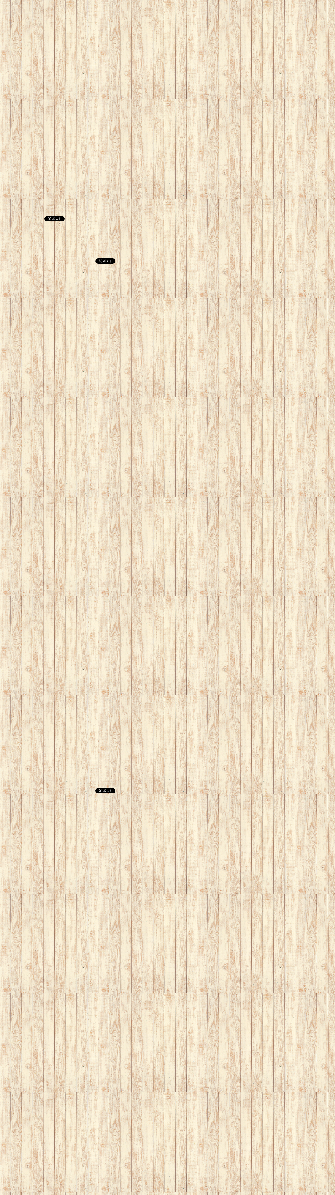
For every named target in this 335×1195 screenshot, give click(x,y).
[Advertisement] (157, 36)
